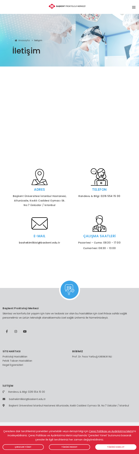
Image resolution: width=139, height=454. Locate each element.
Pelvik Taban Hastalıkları (17, 360)
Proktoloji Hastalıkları (15, 356)
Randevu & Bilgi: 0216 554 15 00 (26, 392)
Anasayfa (22, 40)
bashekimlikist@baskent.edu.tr (39, 242)
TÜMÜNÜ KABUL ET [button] (116, 447)
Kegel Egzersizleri (13, 365)
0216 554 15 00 (110, 196)
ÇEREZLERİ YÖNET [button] (23, 447)
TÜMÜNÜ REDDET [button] (69, 447)
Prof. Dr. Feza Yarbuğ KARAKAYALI (92, 356)
